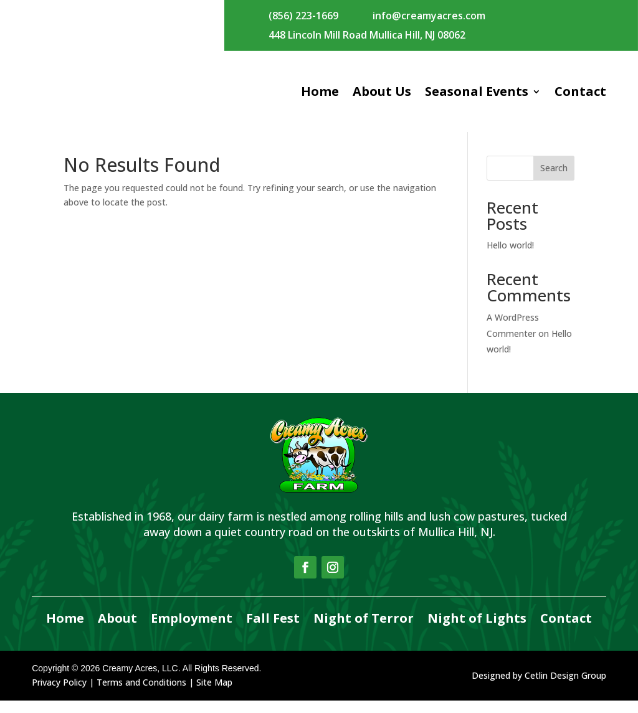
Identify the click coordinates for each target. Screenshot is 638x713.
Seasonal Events (476, 91)
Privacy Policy (59, 695)
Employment (191, 631)
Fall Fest (273, 631)
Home (320, 91)
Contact (580, 91)
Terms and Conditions (141, 695)
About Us (382, 91)
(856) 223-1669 (303, 15)
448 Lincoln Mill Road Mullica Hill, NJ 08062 (367, 35)
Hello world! (510, 257)
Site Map (214, 695)
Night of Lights (476, 631)
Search (554, 180)
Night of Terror (363, 631)
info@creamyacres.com (429, 15)
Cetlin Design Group (565, 688)
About (117, 631)
